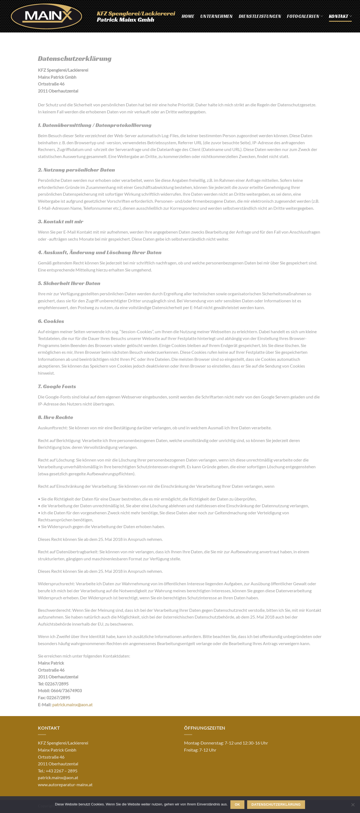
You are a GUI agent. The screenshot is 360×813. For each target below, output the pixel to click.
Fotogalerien (305, 16)
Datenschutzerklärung (276, 805)
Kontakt (340, 16)
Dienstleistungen (260, 16)
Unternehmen (216, 16)
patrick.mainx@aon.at (72, 708)
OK (237, 805)
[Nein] (352, 806)
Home (188, 16)
